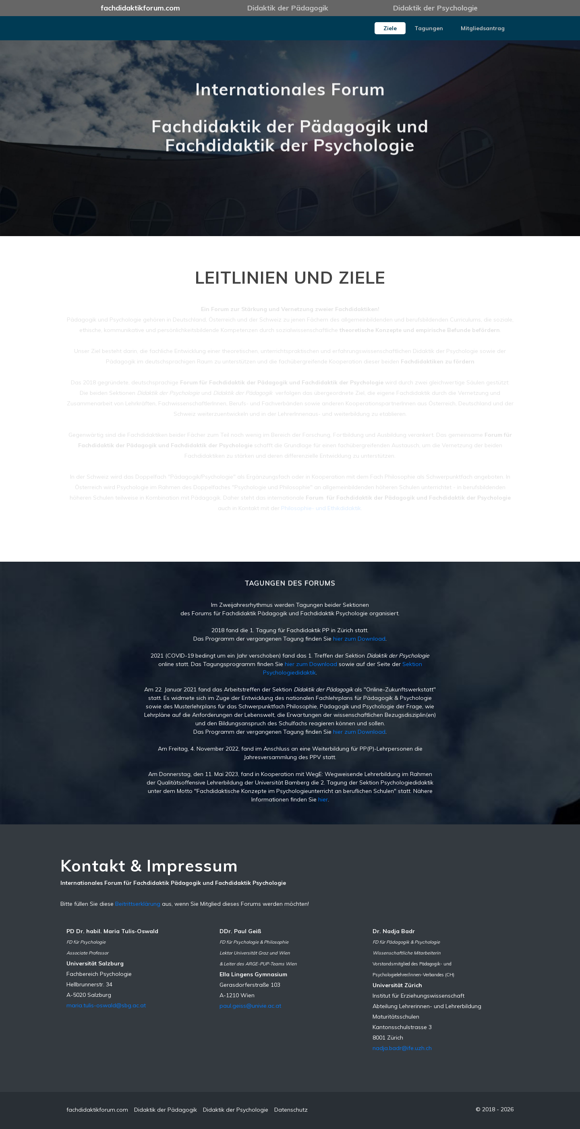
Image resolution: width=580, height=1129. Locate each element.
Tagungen (428, 28)
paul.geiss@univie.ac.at (250, 1005)
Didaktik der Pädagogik (287, 7)
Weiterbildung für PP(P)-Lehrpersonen (362, 748)
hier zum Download (359, 638)
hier (323, 799)
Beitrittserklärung (137, 903)
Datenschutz (291, 1109)
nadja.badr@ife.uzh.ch (402, 1048)
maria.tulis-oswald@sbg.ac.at (106, 1005)
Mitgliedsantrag (483, 28)
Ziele (390, 28)
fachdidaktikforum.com (140, 7)
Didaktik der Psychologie (435, 7)
